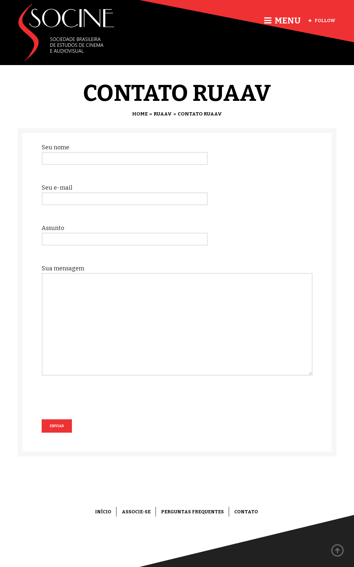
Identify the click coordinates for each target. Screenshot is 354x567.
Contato (246, 512)
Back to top (337, 550)
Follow (321, 20)
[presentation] (91, 406)
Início (103, 512)
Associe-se (136, 512)
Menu (282, 21)
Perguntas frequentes (192, 512)
